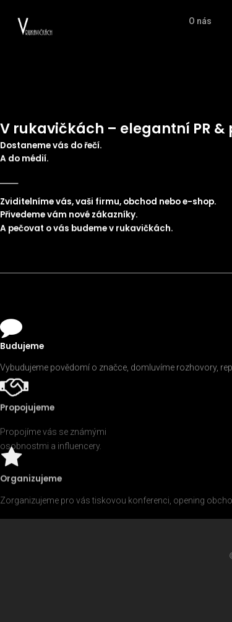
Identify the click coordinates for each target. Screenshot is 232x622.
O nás (200, 21)
